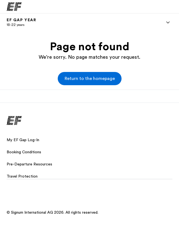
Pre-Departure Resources (29, 164)
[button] (90, 78)
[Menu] (168, 22)
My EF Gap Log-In (23, 140)
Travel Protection (22, 176)
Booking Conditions (24, 152)
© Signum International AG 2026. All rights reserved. (52, 212)
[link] (21, 22)
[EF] (14, 6)
